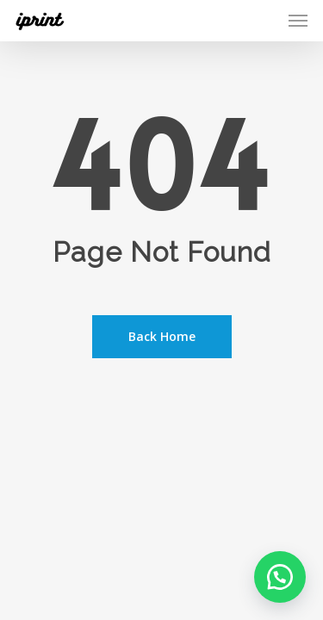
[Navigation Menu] (298, 20)
